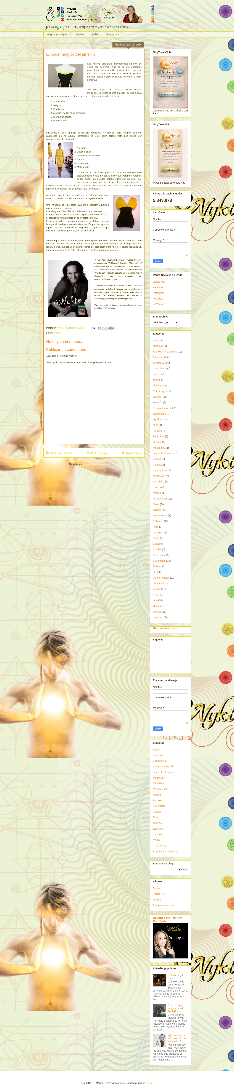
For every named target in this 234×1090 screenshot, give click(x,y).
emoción (157, 402)
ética (155, 425)
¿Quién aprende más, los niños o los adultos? (177, 1038)
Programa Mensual (163, 905)
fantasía (157, 430)
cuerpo (157, 379)
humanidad (159, 447)
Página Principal (57, 34)
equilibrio (158, 419)
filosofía (157, 442)
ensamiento (159, 413)
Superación (159, 560)
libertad (157, 459)
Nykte (156, 504)
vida (155, 600)
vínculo (157, 606)
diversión (158, 385)
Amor (156, 340)
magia (57, 332)
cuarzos (157, 374)
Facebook (158, 287)
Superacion (159, 555)
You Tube (158, 298)
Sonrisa (157, 549)
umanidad (158, 583)
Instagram (158, 293)
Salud (156, 538)
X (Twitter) (158, 304)
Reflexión (158, 521)
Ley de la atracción (163, 453)
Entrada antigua (131, 452)
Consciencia (160, 368)
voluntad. (158, 617)
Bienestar (158, 357)
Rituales (157, 532)
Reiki (95, 34)
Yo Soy (157, 899)
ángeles (157, 345)
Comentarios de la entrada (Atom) (101, 464)
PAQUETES (112, 34)
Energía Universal (163, 408)
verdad (157, 589)
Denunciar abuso (165, 628)
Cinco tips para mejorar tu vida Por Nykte (176, 1008)
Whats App (159, 281)
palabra (157, 509)
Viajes (156, 594)
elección (157, 396)
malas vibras (160, 470)
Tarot (156, 572)
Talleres (157, 566)
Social (156, 543)
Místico (157, 492)
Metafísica (158, 481)
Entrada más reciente (59, 452)
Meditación (159, 476)
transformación (161, 577)
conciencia (159, 363)
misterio (157, 487)
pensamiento (160, 515)
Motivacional (160, 498)
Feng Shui (158, 436)
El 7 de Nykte (160, 391)
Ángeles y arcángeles (165, 351)
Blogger (150, 1083)
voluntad (157, 611)
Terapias (79, 34)
